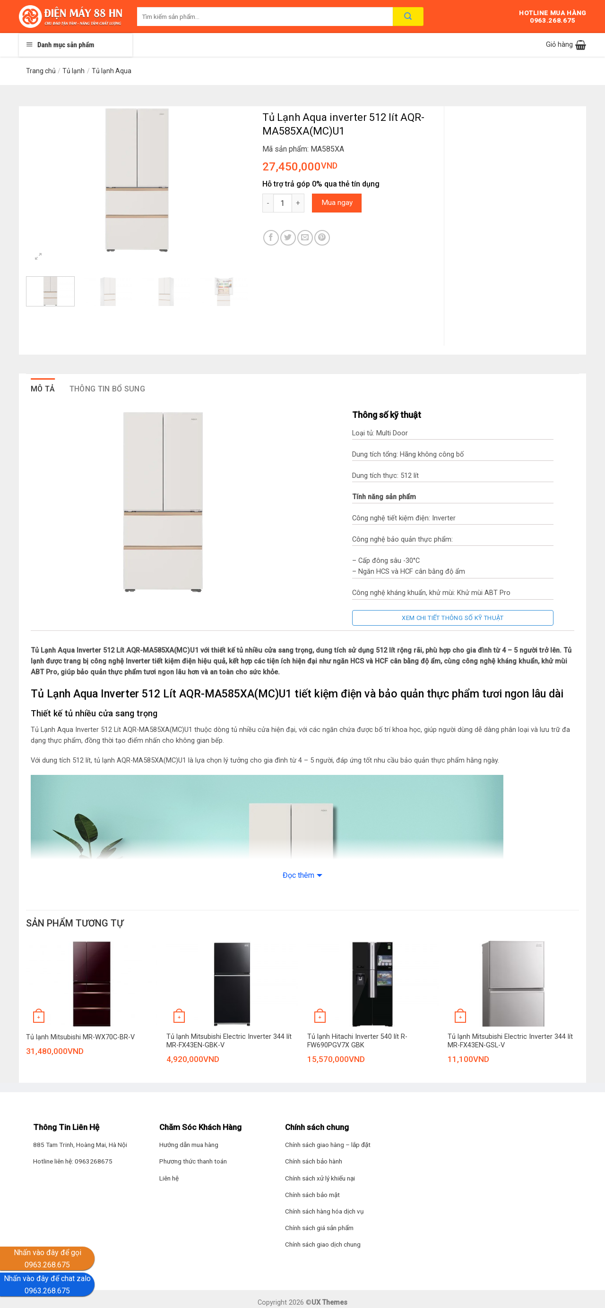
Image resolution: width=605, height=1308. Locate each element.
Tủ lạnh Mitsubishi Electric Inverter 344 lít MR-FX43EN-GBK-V (229, 1041)
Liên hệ (169, 1178)
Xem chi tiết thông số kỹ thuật (453, 617)
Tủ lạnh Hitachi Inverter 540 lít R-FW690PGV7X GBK (357, 1041)
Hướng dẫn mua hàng (188, 1144)
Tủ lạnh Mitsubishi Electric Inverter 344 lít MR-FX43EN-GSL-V (510, 1041)
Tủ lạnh (73, 71)
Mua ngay (337, 202)
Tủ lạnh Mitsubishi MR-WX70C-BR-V (80, 1037)
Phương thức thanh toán (193, 1161)
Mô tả (43, 388)
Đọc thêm (298, 875)
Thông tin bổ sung (107, 388)
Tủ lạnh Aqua (111, 71)
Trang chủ (41, 71)
